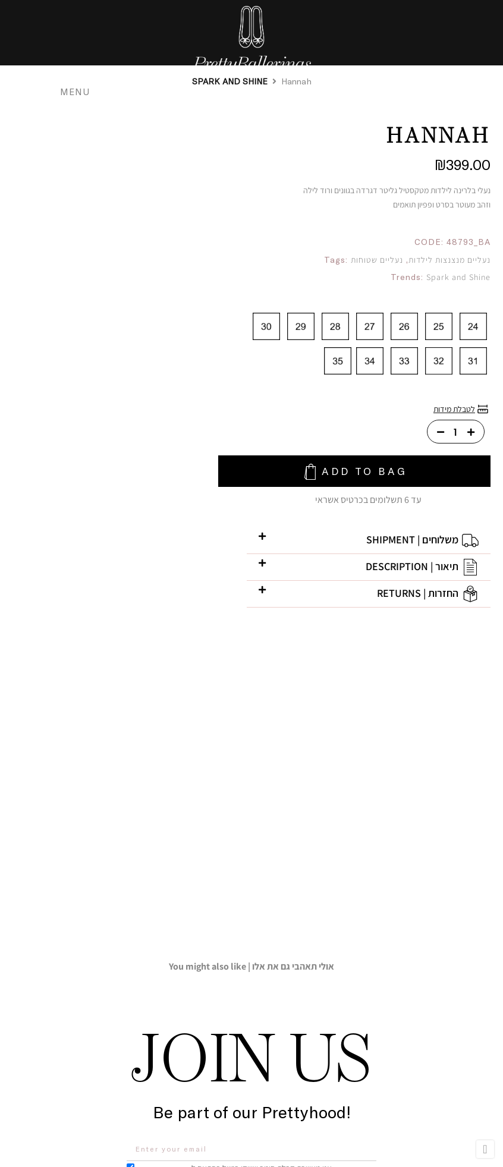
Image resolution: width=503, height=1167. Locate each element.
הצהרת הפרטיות (169, 912)
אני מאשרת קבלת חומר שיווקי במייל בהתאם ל (238, 912)
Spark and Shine (458, 277)
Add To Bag (352, 473)
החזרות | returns (417, 597)
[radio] (473, 326)
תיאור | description (412, 570)
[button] (342, 544)
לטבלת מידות (454, 409)
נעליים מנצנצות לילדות (449, 259)
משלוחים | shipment (412, 544)
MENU (80, 91)
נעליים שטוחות (377, 259)
